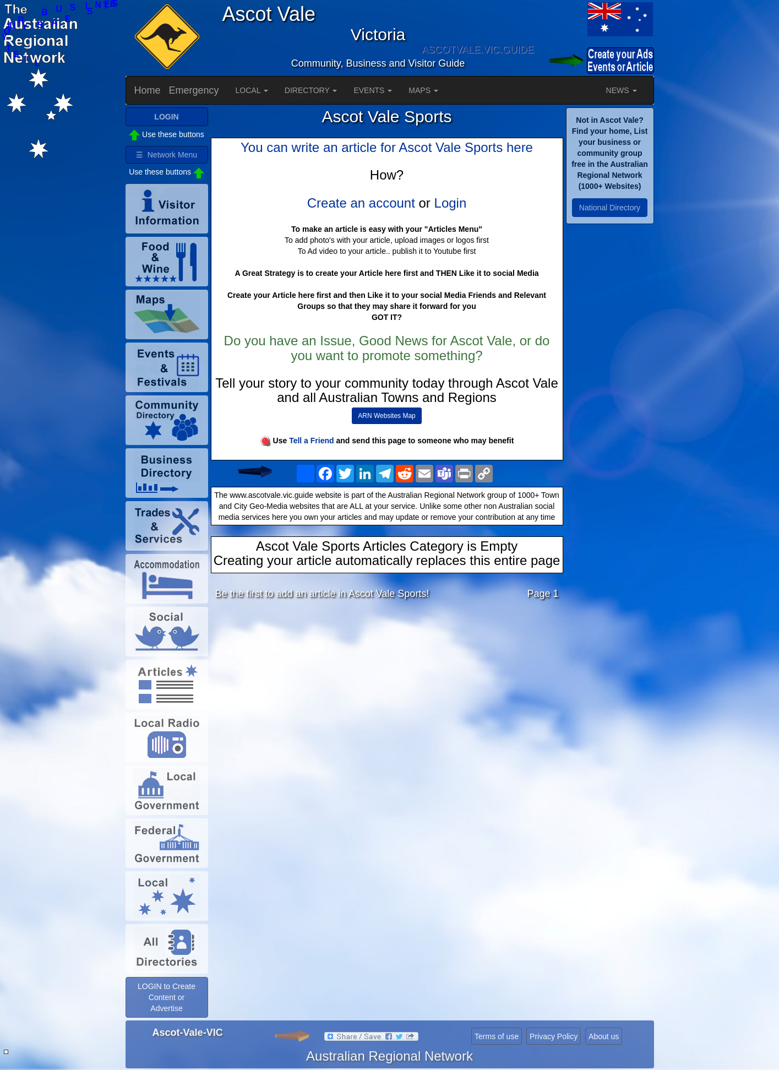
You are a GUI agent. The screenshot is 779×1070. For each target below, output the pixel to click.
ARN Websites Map (386, 416)
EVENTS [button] (372, 90)
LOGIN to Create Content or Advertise (166, 997)
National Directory (609, 207)
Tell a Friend (311, 440)
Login (450, 202)
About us (604, 1036)
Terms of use (497, 1036)
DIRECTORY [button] (311, 90)
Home (147, 90)
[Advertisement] (387, 695)
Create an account (361, 202)
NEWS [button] (621, 90)
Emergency (194, 90)
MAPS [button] (423, 90)
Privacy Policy (554, 1036)
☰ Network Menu (166, 154)
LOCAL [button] (252, 90)
